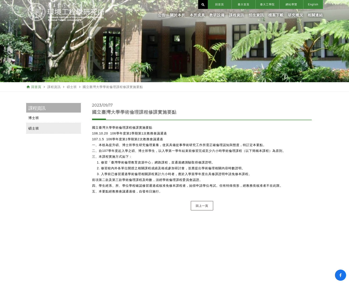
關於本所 (177, 15)
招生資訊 (256, 15)
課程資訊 (236, 15)
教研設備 (217, 15)
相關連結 (315, 15)
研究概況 (295, 15)
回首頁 (219, 4)
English (313, 4)
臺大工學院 (267, 4)
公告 (162, 15)
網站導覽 (291, 4)
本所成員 (197, 15)
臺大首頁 (243, 4)
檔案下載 (276, 15)
